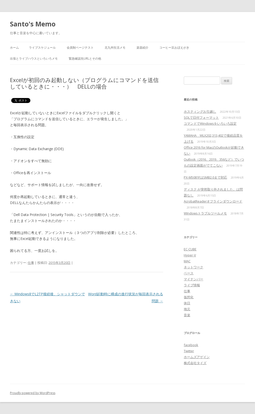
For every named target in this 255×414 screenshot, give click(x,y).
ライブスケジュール (42, 47)
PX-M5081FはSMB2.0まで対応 (205, 177)
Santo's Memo (33, 23)
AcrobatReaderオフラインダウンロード (213, 201)
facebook (191, 345)
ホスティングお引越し (200, 111)
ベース (188, 273)
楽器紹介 (142, 47)
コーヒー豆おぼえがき (174, 47)
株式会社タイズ (195, 363)
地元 (187, 309)
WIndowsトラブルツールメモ (205, 213)
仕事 (31, 262)
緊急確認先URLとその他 (85, 58)
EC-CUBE (190, 249)
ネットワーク (193, 267)
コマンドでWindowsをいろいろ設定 (210, 123)
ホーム (14, 47)
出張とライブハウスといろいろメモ (34, 58)
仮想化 (188, 297)
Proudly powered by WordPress (32, 393)
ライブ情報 (192, 285)
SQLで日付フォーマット (201, 117)
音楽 (187, 315)
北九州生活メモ (115, 47)
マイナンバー (193, 279)
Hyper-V (190, 255)
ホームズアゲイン (197, 357)
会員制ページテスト (80, 47)
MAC (187, 261)
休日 (187, 303)
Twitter (189, 351)
